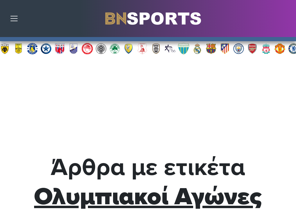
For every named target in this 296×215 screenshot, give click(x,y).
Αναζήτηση (287, 20)
